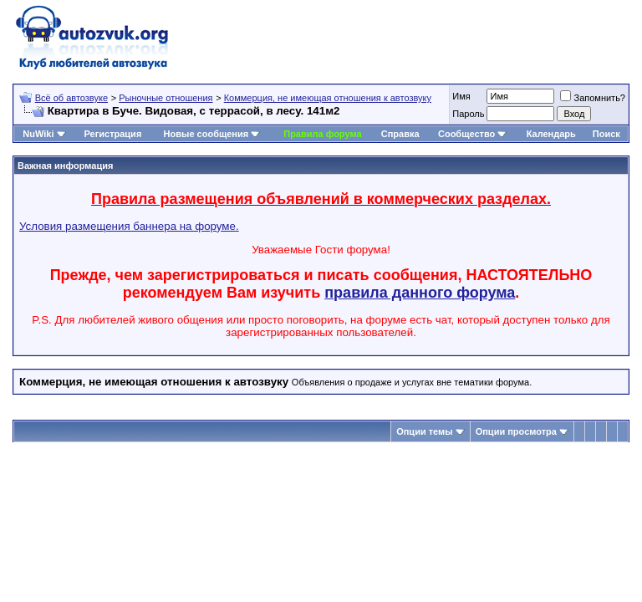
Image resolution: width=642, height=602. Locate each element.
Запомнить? (592, 98)
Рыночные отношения (165, 98)
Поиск (606, 134)
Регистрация (112, 134)
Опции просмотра (516, 431)
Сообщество (472, 134)
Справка (400, 134)
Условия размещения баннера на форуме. (129, 226)
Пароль (468, 114)
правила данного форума (419, 292)
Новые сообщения (206, 134)
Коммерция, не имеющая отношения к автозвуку (327, 98)
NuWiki (38, 134)
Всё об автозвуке (71, 98)
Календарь (551, 134)
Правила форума (322, 134)
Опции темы (424, 431)
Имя (461, 96)
